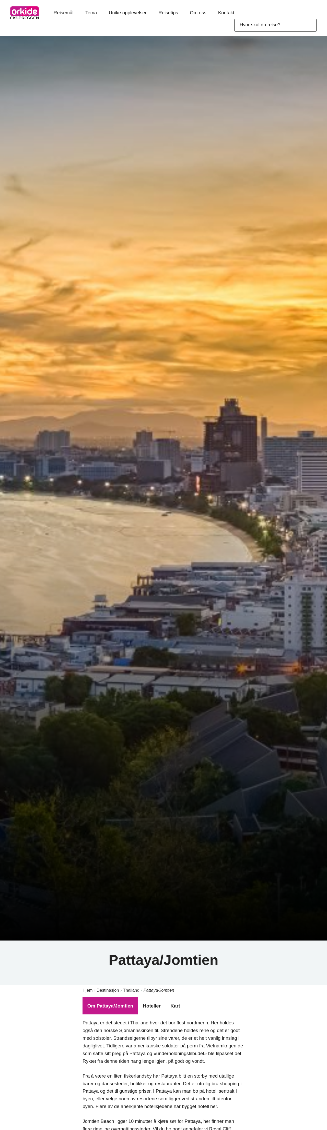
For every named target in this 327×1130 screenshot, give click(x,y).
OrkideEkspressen (24, 12)
